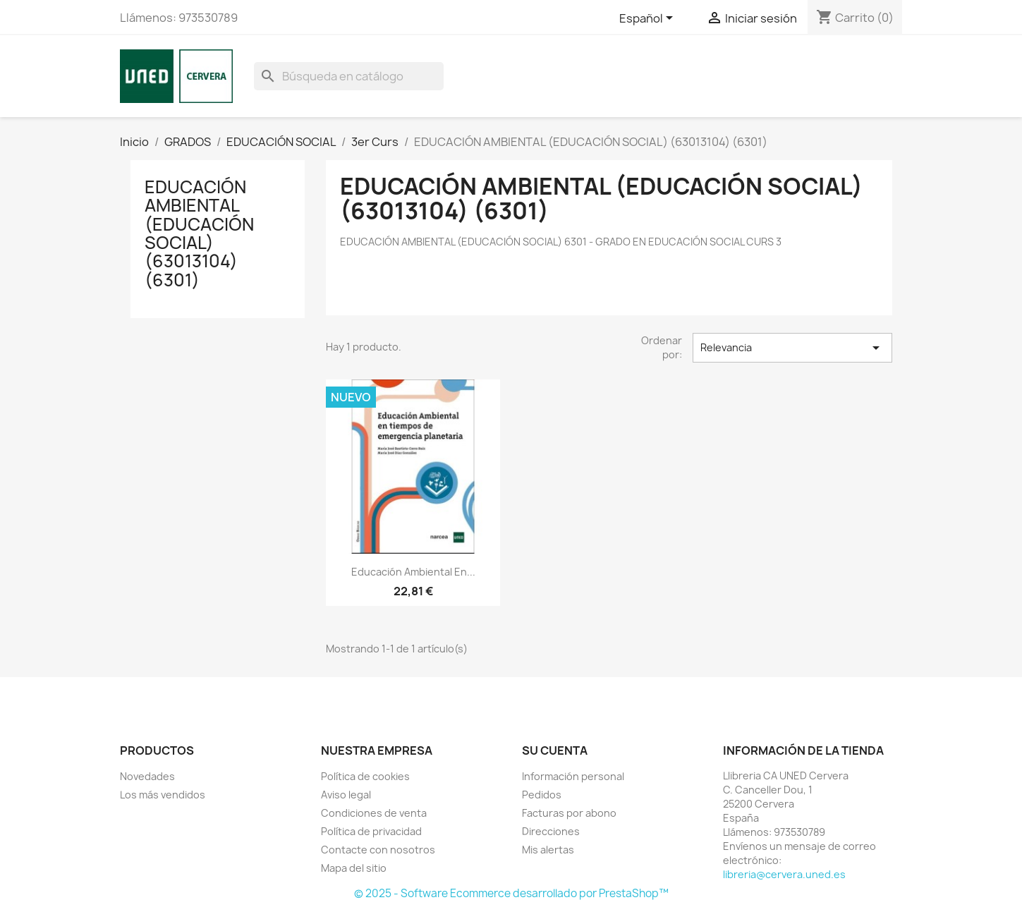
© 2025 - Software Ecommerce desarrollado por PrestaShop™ (511, 893)
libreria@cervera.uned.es (784, 874)
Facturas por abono (569, 813)
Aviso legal (346, 794)
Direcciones (551, 831)
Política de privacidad (371, 831)
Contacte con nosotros (378, 849)
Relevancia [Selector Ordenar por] (792, 347)
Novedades (147, 776)
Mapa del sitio (354, 868)
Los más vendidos (162, 794)
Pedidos (541, 794)
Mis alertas (548, 849)
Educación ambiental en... (413, 571)
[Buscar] (349, 76)
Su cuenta (555, 750)
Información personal (573, 776)
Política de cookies (365, 776)
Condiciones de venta (374, 813)
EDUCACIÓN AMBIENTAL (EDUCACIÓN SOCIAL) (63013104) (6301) (199, 233)
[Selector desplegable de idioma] (648, 19)
